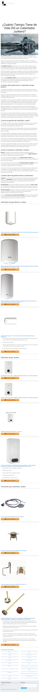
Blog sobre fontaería (10, 3)
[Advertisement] (19, 14)
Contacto (2, 684)
